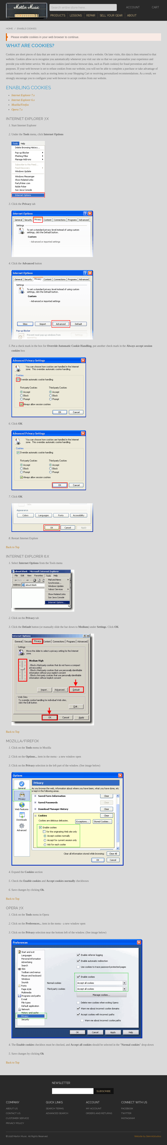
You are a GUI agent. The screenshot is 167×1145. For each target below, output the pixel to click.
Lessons (76, 15)
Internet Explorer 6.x (23, 100)
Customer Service (17, 1118)
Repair (90, 15)
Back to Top (12, 547)
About (132, 15)
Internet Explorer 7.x (23, 95)
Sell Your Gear (111, 15)
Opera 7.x (17, 109)
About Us (12, 1108)
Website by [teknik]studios (147, 1136)
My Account (93, 1108)
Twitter (126, 1113)
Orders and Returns (99, 1113)
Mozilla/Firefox (20, 104)
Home (9, 28)
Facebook (127, 1108)
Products (57, 15)
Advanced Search (57, 1113)
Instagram (128, 1118)
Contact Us (13, 1113)
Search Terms (55, 1108)
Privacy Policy (15, 1123)
